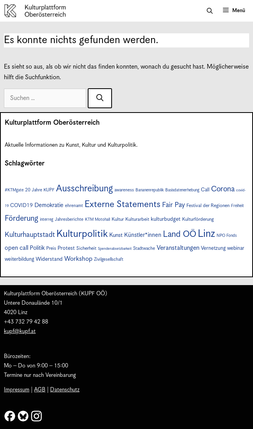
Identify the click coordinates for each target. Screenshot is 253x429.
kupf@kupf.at (20, 331)
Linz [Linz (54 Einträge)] (206, 234)
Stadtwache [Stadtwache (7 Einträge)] (144, 248)
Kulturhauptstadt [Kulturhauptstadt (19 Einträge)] (30, 235)
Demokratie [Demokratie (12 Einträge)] (48, 205)
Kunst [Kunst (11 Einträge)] (116, 235)
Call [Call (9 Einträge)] (205, 190)
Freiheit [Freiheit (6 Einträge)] (237, 206)
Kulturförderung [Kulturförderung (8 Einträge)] (198, 219)
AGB (39, 390)
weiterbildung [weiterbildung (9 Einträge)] (19, 259)
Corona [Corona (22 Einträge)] (223, 189)
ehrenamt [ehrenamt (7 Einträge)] (74, 205)
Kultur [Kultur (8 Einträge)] (118, 219)
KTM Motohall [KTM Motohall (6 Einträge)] (97, 219)
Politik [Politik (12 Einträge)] (37, 248)
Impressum (16, 390)
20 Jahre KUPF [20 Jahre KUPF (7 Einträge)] (39, 190)
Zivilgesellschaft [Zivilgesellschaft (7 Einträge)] (108, 259)
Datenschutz (65, 390)
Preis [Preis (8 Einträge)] (51, 248)
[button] (210, 11)
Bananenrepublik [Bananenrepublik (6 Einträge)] (150, 190)
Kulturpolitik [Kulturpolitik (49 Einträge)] (82, 234)
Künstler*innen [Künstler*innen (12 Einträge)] (142, 235)
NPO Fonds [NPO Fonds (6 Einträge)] (227, 235)
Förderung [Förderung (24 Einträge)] (21, 218)
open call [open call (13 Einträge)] (16, 248)
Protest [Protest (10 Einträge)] (66, 248)
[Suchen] (100, 98)
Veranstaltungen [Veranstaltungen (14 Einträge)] (178, 248)
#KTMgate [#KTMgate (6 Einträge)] (14, 190)
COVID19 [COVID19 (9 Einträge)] (21, 206)
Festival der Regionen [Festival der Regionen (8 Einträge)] (208, 205)
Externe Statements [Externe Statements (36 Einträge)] (123, 204)
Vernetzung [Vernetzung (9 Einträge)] (213, 248)
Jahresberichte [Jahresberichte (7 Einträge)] (69, 219)
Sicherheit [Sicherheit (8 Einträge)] (86, 248)
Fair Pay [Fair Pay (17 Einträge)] (173, 205)
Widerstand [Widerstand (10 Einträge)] (49, 259)
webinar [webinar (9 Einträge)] (235, 248)
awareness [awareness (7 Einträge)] (124, 190)
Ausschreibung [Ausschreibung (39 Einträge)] (84, 189)
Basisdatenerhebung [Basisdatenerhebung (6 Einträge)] (182, 190)
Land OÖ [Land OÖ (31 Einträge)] (179, 234)
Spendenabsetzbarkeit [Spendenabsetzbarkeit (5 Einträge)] (115, 249)
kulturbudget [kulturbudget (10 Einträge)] (166, 219)
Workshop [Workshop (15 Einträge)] (78, 259)
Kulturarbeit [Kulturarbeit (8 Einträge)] (137, 219)
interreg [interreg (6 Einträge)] (46, 219)
